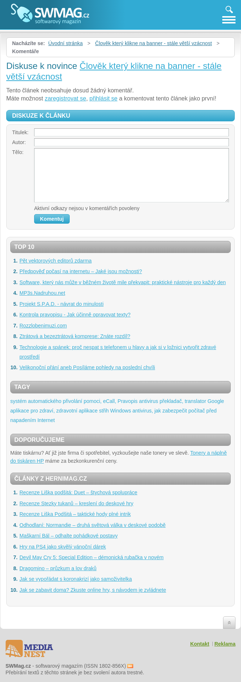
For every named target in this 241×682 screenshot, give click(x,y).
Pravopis (128, 401)
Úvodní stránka (65, 43)
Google (216, 401)
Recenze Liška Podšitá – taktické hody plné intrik (75, 514)
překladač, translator (183, 401)
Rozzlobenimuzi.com (43, 326)
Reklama (224, 644)
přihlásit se (103, 98)
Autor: (19, 142)
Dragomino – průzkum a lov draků (57, 568)
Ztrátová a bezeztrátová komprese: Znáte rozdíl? (74, 336)
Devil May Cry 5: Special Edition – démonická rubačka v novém (91, 557)
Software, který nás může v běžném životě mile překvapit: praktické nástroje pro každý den (122, 282)
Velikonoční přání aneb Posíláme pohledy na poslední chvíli (87, 367)
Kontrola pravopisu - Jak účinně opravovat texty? (75, 315)
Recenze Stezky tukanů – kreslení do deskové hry (76, 503)
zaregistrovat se (65, 98)
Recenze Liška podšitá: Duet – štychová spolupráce (78, 492)
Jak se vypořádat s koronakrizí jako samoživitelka (75, 579)
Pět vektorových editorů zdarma (55, 261)
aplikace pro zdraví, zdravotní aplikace (54, 411)
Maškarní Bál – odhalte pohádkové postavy (68, 536)
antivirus (148, 401)
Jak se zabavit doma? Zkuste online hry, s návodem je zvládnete (92, 590)
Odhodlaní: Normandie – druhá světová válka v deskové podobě (92, 525)
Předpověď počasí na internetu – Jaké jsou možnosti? (80, 271)
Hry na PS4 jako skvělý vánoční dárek (62, 547)
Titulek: (20, 132)
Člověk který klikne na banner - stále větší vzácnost (153, 43)
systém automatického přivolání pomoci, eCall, (63, 401)
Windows (120, 411)
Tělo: (17, 152)
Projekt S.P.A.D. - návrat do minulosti (61, 304)
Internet (46, 420)
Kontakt (199, 644)
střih (104, 411)
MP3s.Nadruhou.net (42, 293)
